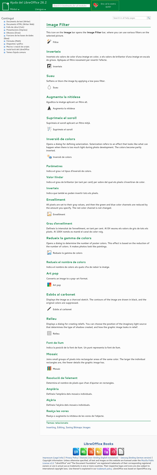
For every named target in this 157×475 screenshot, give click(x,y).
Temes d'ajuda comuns (16, 52)
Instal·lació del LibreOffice (17, 49)
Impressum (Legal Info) (53, 457)
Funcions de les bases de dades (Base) (18, 37)
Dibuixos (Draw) (13, 32)
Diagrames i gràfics (14, 43)
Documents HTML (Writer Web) (20, 24)
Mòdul (13, 9)
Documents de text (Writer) (18, 21)
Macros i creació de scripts (17, 46)
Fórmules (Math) (13, 41)
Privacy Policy (72, 457)
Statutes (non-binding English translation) (99, 457)
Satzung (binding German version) (135, 457)
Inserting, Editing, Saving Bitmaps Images (68, 427)
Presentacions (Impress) (16, 30)
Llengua (39, 9)
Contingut (7, 18)
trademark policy (104, 468)
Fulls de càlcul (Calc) (15, 27)
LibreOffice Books (98, 443)
